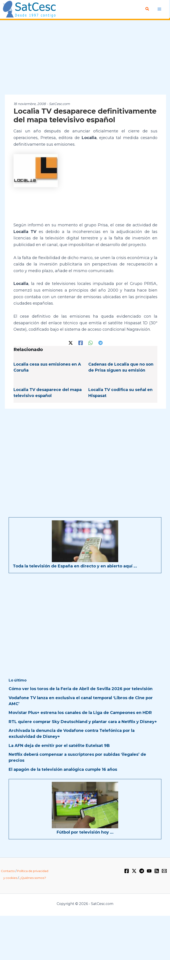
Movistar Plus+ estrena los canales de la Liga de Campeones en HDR (80, 712)
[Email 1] (164, 870)
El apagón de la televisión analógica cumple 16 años (63, 769)
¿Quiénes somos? (32, 877)
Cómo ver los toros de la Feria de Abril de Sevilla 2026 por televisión (81, 688)
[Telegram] (100, 342)
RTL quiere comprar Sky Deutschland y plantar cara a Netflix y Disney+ (83, 721)
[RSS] (156, 870)
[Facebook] (80, 342)
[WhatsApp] (90, 342)
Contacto (8, 871)
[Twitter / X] (70, 342)
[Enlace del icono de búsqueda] (148, 9)
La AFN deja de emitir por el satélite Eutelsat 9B (59, 745)
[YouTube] (149, 870)
